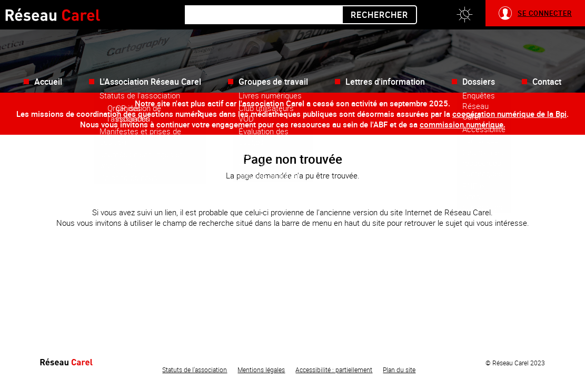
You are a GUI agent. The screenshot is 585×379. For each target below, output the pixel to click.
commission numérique (461, 124)
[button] (464, 14)
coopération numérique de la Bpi (509, 113)
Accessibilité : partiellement (333, 369)
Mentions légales (261, 369)
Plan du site (399, 369)
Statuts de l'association (194, 369)
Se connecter (545, 13)
